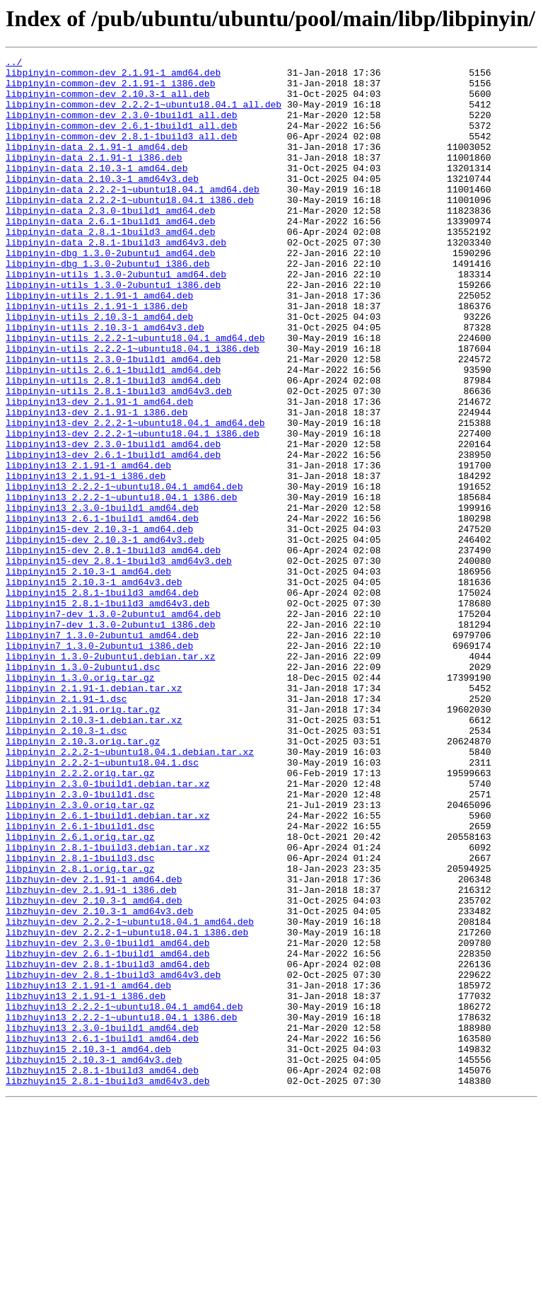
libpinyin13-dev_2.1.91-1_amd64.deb (99, 471)
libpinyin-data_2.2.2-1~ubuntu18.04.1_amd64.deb (132, 216)
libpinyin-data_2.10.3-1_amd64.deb (96, 191)
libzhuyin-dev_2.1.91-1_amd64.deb (94, 1044)
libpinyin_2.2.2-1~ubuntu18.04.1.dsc (102, 904)
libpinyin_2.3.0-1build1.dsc (80, 942)
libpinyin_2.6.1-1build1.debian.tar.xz (108, 968)
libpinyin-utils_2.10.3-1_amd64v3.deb (105, 382)
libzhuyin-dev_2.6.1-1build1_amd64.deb (108, 1133)
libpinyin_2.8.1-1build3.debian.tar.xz (108, 1006)
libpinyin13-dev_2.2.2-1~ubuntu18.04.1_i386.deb (132, 509)
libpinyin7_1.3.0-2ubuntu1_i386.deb (99, 764)
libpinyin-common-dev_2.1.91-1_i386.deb (110, 89)
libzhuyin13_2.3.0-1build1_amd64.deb (102, 1222)
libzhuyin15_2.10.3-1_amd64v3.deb (94, 1261)
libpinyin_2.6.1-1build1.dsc (80, 980)
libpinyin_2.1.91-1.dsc (66, 827)
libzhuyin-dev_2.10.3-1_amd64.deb (94, 1069)
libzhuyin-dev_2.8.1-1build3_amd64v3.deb (113, 1159)
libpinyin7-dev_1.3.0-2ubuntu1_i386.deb (110, 738)
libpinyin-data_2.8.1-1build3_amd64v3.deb (116, 280)
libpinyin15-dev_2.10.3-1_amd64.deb (99, 624)
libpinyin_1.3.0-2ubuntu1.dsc (83, 789)
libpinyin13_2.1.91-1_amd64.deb (88, 547)
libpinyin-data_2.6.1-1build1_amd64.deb (110, 254)
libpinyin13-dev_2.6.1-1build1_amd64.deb (113, 535)
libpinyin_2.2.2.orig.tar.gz (80, 917)
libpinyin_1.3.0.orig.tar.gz (80, 802)
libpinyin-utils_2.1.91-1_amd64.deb (99, 344)
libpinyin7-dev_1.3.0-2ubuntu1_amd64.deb (113, 726)
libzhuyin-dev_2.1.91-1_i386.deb (91, 1057)
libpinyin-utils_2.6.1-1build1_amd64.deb (113, 433)
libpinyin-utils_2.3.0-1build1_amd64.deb (113, 420)
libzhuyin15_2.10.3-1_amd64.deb (88, 1248)
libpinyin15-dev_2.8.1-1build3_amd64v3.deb (119, 662)
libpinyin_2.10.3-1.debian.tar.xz (94, 853)
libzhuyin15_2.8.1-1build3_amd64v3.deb (108, 1286)
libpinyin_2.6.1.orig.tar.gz (80, 993)
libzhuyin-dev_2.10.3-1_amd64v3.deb (99, 1082)
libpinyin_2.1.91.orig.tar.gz (83, 840)
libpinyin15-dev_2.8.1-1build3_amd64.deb (113, 649)
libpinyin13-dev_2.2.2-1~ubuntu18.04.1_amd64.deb (135, 496)
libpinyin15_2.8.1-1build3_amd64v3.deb (108, 713)
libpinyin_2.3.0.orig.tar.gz (80, 955)
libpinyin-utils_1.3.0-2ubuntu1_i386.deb (113, 331)
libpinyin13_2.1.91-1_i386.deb (85, 560)
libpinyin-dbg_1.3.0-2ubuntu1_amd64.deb (110, 293)
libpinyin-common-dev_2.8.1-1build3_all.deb (122, 152)
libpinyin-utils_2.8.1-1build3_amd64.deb (113, 445)
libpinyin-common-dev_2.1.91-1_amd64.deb (113, 76)
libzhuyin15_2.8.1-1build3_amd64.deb (102, 1273)
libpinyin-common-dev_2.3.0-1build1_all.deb (122, 127)
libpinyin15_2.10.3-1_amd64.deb (88, 675)
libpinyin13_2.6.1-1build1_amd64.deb (102, 611)
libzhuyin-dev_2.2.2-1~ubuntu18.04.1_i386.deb (127, 1108)
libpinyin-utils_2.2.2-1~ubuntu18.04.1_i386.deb (132, 407)
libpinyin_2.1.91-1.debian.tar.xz (94, 815)
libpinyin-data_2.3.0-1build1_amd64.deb (110, 242)
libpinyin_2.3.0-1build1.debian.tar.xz (108, 929)
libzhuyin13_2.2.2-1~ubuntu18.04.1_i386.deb (122, 1210)
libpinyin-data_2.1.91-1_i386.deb (94, 178)
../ (14, 63)
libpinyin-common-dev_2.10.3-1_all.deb (108, 102)
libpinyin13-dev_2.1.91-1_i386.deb (96, 484)
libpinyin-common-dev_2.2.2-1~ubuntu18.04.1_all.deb (143, 114)
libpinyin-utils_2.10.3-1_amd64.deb (99, 369)
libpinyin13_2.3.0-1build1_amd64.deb (102, 598)
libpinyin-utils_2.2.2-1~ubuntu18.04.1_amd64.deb (135, 394)
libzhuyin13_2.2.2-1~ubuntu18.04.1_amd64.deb (124, 1197)
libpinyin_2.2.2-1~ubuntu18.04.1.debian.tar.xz (130, 891)
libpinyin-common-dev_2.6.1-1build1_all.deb (122, 140)
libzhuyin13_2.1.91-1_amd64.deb (88, 1171)
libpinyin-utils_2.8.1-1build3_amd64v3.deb (119, 458)
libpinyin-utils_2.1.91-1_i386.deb (96, 356)
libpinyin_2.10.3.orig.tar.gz (83, 878)
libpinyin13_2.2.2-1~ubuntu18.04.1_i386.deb (122, 585)
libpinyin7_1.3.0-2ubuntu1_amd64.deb (102, 751)
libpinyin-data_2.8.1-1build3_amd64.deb (110, 267)
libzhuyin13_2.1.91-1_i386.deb (85, 1184)
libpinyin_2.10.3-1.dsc (66, 866)
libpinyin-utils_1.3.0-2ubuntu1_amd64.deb (116, 318)
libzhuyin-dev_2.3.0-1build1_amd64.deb (108, 1120)
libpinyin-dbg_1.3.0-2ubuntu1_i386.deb (108, 305)
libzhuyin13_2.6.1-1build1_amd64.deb (102, 1235)
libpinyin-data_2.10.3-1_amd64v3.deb (102, 203)
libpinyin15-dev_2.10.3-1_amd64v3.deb (105, 636)
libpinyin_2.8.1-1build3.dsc (80, 1019)
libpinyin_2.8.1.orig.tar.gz (80, 1031)
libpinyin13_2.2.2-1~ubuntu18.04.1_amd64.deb (124, 573)
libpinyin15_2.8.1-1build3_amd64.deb (102, 700)
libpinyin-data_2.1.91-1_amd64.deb (96, 165)
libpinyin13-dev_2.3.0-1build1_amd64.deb (113, 522)
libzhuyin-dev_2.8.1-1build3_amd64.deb (108, 1146)
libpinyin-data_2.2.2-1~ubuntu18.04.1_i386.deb (130, 229)
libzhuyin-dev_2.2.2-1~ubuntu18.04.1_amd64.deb (130, 1095)
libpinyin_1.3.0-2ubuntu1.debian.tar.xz (110, 777)
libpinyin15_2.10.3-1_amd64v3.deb (94, 687)
